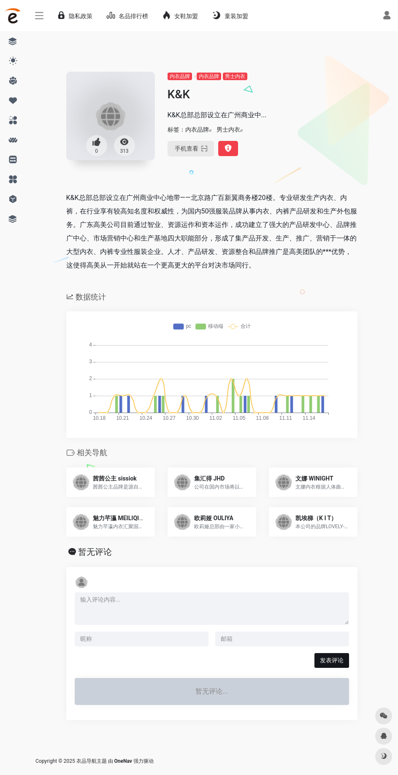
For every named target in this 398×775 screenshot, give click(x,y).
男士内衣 (235, 76)
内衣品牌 (180, 76)
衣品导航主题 (91, 761)
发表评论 (332, 660)
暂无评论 (95, 552)
